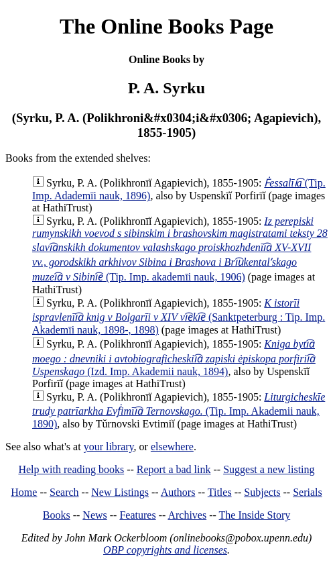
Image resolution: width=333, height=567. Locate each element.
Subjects (262, 492)
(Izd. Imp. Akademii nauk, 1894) (174, 357)
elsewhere (172, 446)
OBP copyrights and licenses (165, 550)
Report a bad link (174, 469)
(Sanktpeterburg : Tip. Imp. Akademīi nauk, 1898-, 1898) (178, 316)
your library (109, 446)
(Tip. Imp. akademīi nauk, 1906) (180, 248)
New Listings (120, 492)
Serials (307, 492)
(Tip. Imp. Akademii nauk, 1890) (178, 410)
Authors (178, 492)
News (94, 515)
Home (24, 492)
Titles (220, 492)
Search (64, 492)
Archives (187, 515)
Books (56, 515)
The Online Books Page (166, 26)
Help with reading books (71, 469)
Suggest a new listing (268, 469)
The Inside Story (255, 515)
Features (137, 515)
